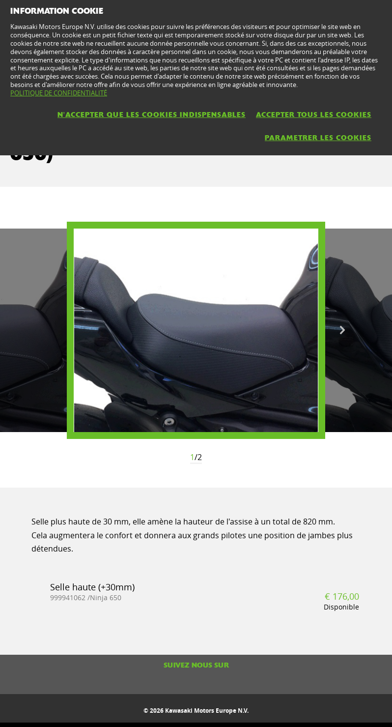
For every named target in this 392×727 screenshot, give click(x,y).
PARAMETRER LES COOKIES (318, 137)
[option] (196, 330)
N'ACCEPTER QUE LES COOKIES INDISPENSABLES (151, 114)
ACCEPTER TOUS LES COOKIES (313, 114)
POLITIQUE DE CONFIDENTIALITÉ (58, 92)
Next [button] (342, 330)
